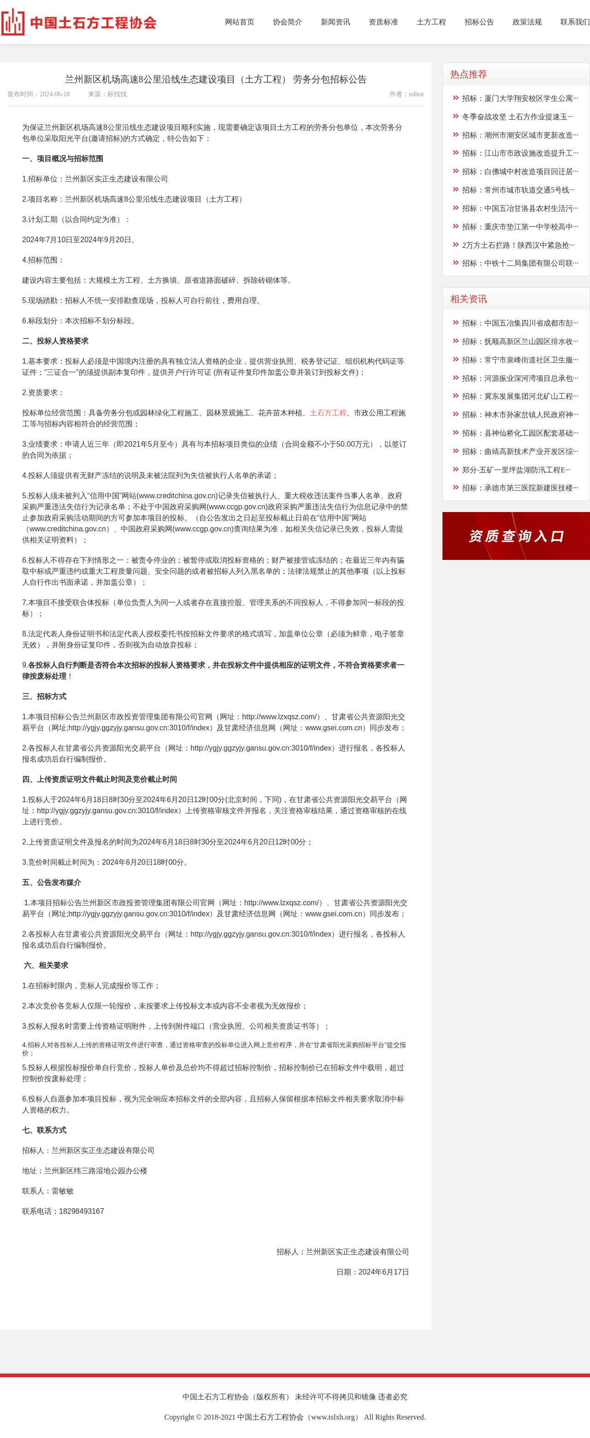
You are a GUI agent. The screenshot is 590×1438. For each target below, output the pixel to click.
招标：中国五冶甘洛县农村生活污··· (520, 208)
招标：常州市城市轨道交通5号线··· (518, 190)
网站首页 (239, 22)
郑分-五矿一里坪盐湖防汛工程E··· (516, 469)
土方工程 (431, 22)
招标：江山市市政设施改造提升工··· (520, 153)
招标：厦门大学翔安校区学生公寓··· (520, 98)
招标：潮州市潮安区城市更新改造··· (520, 135)
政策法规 (527, 22)
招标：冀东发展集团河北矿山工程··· (520, 396)
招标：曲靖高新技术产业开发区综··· (520, 451)
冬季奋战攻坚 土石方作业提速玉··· (517, 117)
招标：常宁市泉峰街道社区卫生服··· (520, 360)
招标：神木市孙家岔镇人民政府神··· (520, 415)
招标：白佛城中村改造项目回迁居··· (520, 171)
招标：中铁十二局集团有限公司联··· (520, 263)
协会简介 (287, 22)
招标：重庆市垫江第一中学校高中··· (520, 227)
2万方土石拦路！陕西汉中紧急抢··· (518, 245)
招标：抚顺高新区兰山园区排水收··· (520, 341)
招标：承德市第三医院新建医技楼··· (520, 488)
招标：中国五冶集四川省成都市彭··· (520, 323)
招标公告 (479, 22)
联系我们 (575, 22)
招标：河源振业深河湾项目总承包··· (520, 378)
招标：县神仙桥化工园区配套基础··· (520, 433)
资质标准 (383, 22)
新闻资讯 (335, 22)
